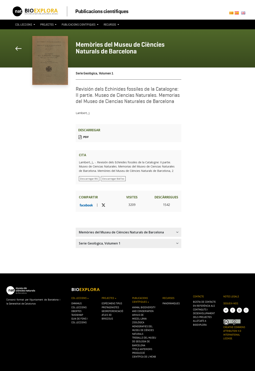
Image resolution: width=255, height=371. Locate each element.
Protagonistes (110, 307)
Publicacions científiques (101, 11)
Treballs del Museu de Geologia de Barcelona (144, 341)
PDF (86, 137)
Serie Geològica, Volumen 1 (95, 73)
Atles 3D (107, 314)
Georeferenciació (112, 311)
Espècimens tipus (112, 303)
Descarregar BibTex (113, 178)
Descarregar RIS (89, 178)
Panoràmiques (171, 303)
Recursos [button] (110, 24)
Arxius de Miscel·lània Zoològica (139, 318)
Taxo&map (77, 314)
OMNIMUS (76, 303)
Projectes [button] (47, 24)
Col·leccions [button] (24, 24)
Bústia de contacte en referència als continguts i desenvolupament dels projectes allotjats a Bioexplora (204, 313)
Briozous (107, 318)
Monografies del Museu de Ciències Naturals (143, 330)
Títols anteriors (142, 349)
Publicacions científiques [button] (79, 24)
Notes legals (231, 296)
